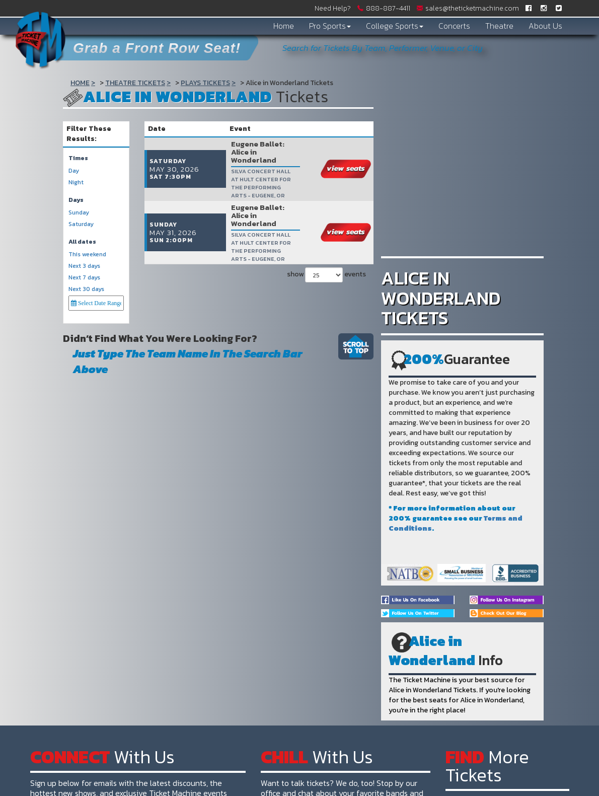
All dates (82, 242)
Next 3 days (84, 266)
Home (283, 26)
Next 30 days (86, 289)
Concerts (454, 26)
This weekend (87, 254)
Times (78, 158)
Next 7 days (84, 277)
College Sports (394, 26)
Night (76, 182)
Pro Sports (330, 26)
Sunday (78, 212)
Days (76, 200)
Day (73, 171)
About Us (545, 26)
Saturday (81, 224)
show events (325, 242)
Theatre (499, 26)
